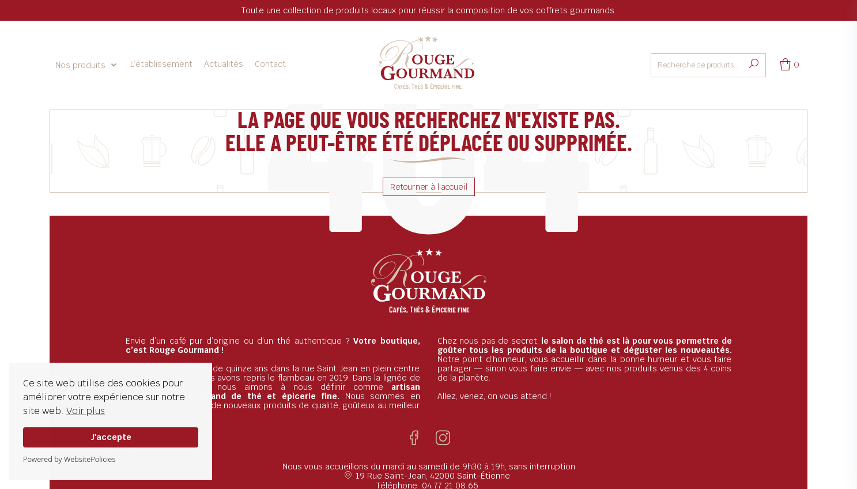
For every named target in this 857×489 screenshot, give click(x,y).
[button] (87, 65)
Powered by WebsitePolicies (69, 459)
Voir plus (85, 411)
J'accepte (110, 436)
